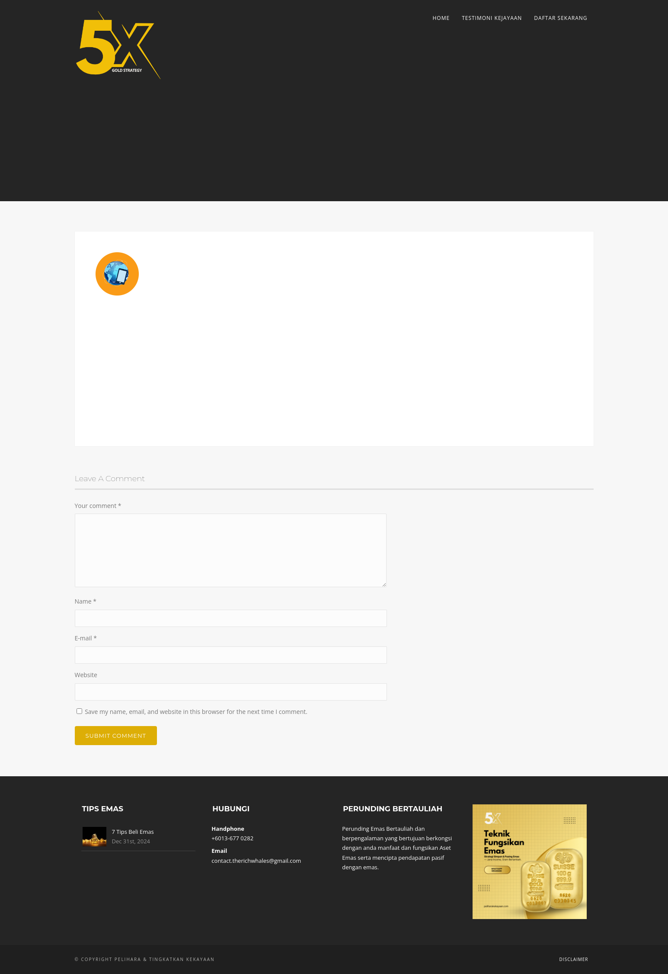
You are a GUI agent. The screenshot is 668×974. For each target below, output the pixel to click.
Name (86, 601)
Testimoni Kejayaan (492, 18)
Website (86, 675)
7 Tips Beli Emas (133, 832)
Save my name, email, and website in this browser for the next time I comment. (196, 711)
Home (441, 18)
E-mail (86, 638)
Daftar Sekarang (560, 18)
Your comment (98, 505)
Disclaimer (573, 959)
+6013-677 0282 (232, 838)
